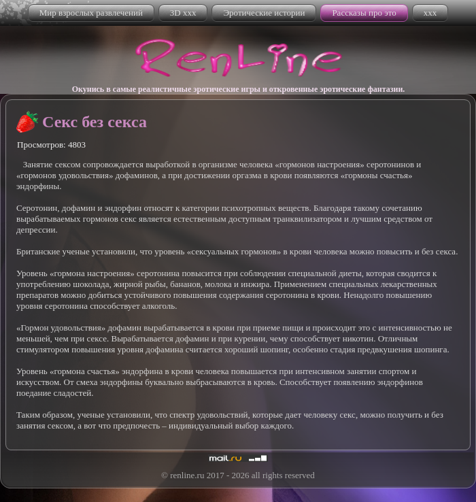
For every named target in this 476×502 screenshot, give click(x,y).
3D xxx (183, 12)
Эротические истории (264, 12)
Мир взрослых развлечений (91, 12)
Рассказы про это (364, 12)
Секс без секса (94, 122)
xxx (430, 12)
